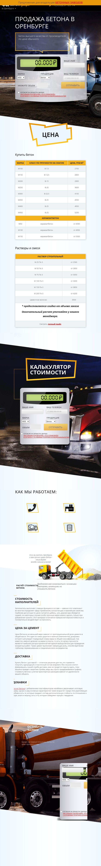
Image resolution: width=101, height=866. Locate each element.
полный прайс (54, 324)
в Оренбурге (8, 8)
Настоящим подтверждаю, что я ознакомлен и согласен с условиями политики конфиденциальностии (43, 95)
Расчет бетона (19, 688)
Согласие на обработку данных (43, 94)
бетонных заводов (69, 2)
